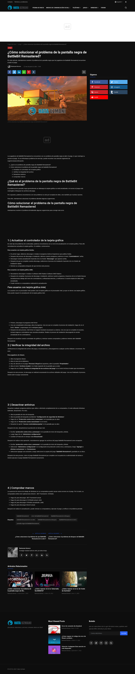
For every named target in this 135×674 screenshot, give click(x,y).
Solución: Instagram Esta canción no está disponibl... (74, 647)
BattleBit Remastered (23, 516)
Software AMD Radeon (54, 273)
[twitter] (96, 643)
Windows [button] (95, 8)
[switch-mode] (126, 2)
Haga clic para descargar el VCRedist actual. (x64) (26, 500)
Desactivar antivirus (20, 174)
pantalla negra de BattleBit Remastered (28, 523)
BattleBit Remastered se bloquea (60, 516)
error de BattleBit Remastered (40, 516)
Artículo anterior (39, 533)
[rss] (111, 643)
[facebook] (91, 643)
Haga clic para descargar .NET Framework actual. (26, 497)
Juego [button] (85, 8)
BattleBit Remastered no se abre (26, 519)
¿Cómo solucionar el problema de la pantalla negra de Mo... (19, 590)
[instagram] (106, 643)
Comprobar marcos (19, 176)
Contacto (10, 2)
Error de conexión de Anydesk (72, 626)
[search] (126, 7)
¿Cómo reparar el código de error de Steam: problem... (74, 637)
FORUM (103, 7)
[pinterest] (101, 643)
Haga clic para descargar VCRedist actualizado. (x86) (27, 502)
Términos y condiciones (21, 2)
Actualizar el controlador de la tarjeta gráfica (27, 169)
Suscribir (123, 633)
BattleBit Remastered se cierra (67, 519)
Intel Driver (34, 322)
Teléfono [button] (77, 8)
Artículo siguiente (55, 533)
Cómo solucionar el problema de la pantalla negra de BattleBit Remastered (34, 167)
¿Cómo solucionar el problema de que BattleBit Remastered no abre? (30, 538)
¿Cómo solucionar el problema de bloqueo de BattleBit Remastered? (66, 538)
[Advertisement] (47, 224)
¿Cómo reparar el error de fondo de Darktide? (73, 590)
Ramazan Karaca (24, 548)
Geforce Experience (53, 254)
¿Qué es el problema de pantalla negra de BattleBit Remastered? (31, 165)
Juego (19, 44)
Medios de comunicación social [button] (58, 8)
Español (118, 2)
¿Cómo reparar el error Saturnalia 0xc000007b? (47, 590)
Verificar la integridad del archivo (24, 172)
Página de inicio (38, 7)
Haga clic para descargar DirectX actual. (23, 505)
